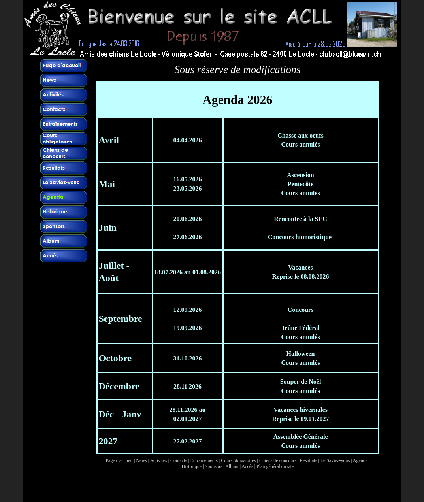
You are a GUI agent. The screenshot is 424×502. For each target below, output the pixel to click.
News (141, 460)
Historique (192, 466)
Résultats (308, 460)
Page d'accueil (119, 460)
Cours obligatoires (238, 460)
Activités (158, 460)
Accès (247, 466)
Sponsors (213, 466)
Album (231, 466)
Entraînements (204, 460)
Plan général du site (275, 466)
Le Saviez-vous (335, 460)
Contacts (178, 460)
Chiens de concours (277, 460)
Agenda (360, 460)
